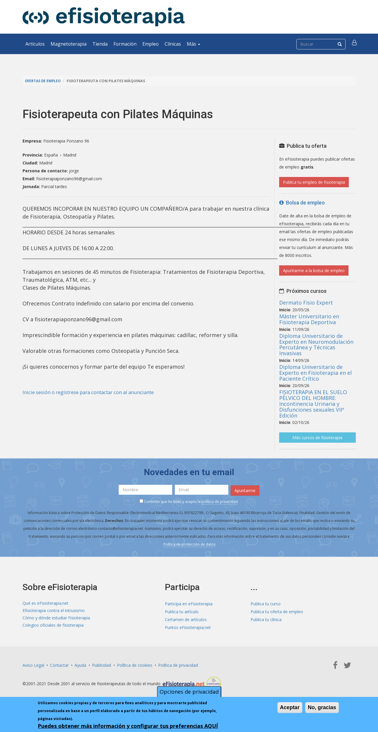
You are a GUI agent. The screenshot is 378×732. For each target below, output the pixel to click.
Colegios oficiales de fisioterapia (53, 626)
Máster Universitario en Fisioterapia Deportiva (309, 319)
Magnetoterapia (69, 44)
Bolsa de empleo (302, 203)
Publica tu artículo (182, 611)
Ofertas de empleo (44, 80)
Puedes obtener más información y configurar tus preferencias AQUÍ (128, 725)
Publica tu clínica (266, 618)
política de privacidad (219, 500)
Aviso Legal (33, 664)
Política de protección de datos (189, 543)
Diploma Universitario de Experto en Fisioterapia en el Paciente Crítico (315, 372)
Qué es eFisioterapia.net (45, 603)
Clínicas (173, 44)
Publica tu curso (266, 603)
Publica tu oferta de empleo (277, 611)
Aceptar (290, 707)
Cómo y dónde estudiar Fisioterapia (56, 618)
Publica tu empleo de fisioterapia (314, 182)
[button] (355, 44)
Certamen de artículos (186, 618)
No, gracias (322, 707)
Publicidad (101, 664)
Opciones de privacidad (189, 691)
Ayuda (80, 664)
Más (193, 44)
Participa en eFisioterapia (189, 603)
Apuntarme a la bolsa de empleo (314, 270)
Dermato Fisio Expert (306, 302)
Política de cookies (134, 664)
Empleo (150, 44)
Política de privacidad (178, 664)
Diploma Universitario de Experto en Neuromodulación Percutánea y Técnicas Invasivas (316, 344)
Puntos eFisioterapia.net (188, 626)
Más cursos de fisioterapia (317, 437)
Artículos (35, 44)
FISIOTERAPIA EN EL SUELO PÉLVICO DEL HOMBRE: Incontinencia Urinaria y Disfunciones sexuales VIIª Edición (313, 404)
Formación (125, 44)
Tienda (100, 44)
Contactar (59, 664)
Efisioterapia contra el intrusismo (54, 611)
